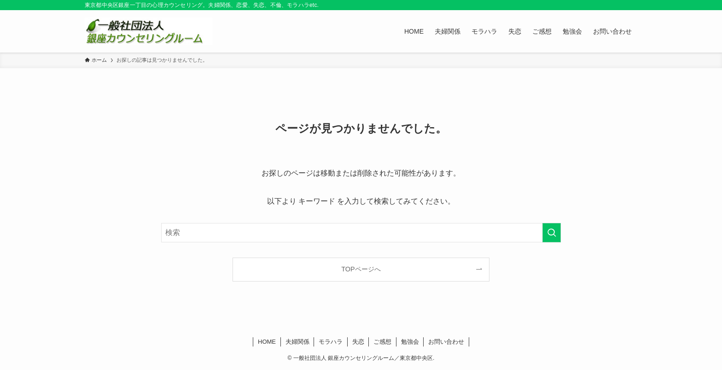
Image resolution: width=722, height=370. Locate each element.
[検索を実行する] (551, 232)
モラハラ (331, 341)
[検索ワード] (361, 232)
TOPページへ (360, 269)
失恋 (358, 341)
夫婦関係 (297, 341)
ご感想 (382, 341)
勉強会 (410, 341)
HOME (267, 341)
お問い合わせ (446, 341)
